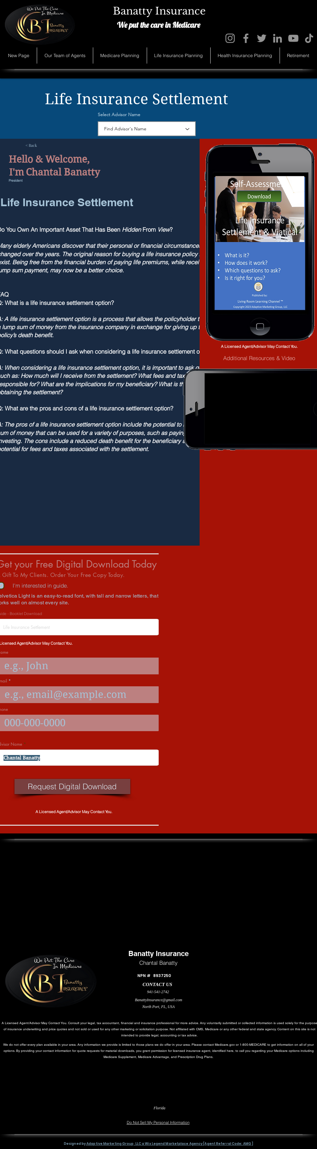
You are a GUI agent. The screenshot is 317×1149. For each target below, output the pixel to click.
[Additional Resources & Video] (259, 358)
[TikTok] (309, 38)
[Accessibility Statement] (287, 1113)
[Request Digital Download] (72, 786)
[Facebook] (246, 38)
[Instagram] (230, 38)
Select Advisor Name (119, 114)
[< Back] (46, 145)
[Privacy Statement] (27, 1113)
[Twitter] (261, 38)
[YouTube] (293, 38)
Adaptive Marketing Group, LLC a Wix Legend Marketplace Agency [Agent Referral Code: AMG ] (169, 1143)
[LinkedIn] (277, 38)
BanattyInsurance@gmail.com (158, 1000)
